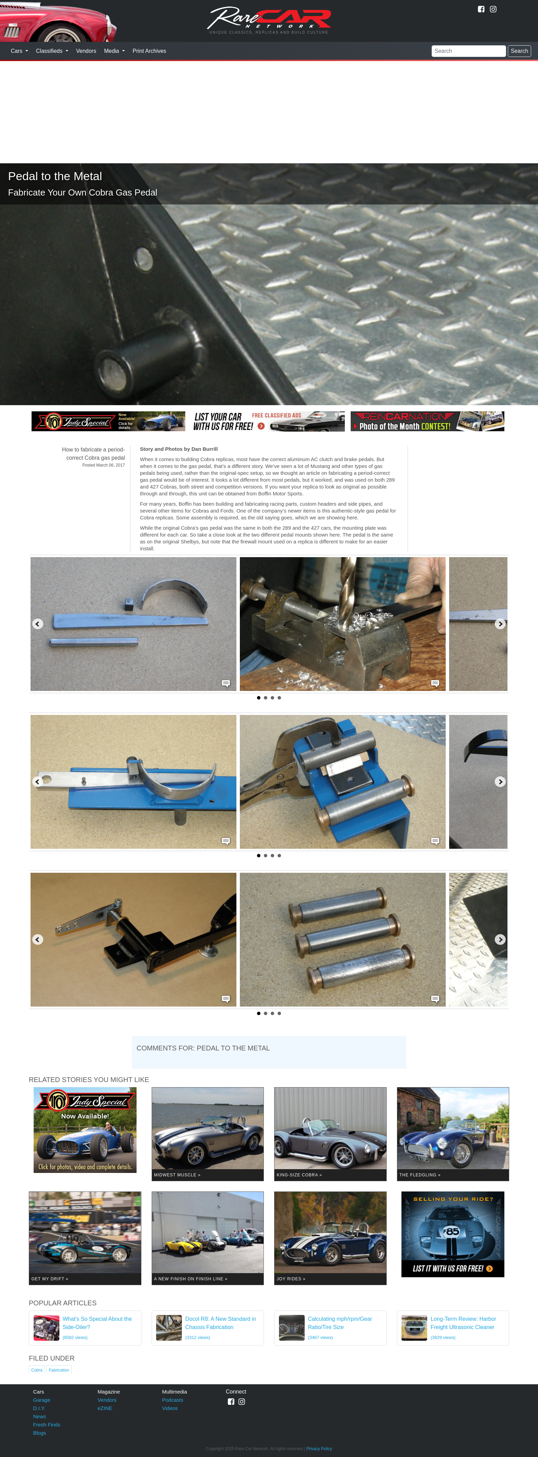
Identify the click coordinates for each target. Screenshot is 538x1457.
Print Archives (149, 51)
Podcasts (173, 1400)
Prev (37, 624)
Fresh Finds (46, 1424)
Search (519, 51)
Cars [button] (17, 51)
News (39, 1416)
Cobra (37, 1370)
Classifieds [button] (50, 51)
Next (500, 624)
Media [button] (112, 51)
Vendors (86, 51)
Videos (170, 1408)
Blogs (39, 1433)
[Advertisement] (269, 112)
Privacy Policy (319, 1448)
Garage (41, 1400)
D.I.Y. (39, 1408)
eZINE (105, 1408)
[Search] (469, 51)
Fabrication (59, 1370)
